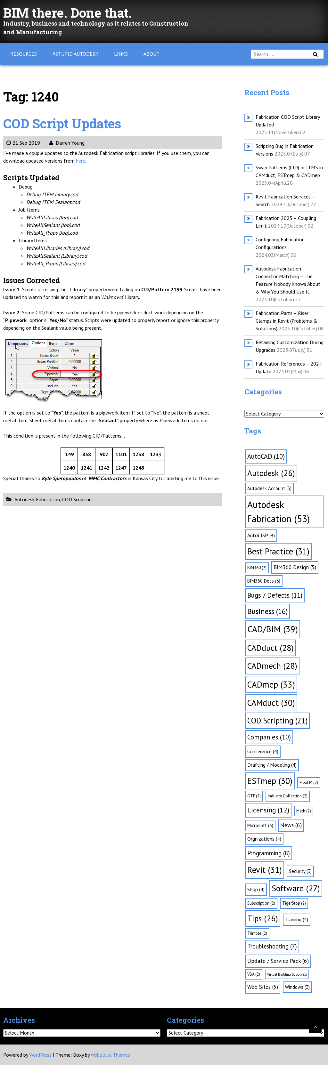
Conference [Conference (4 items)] (262, 751)
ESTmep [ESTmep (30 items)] (269, 780)
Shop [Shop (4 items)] (256, 889)
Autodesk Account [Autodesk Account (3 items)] (269, 488)
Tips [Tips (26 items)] (262, 918)
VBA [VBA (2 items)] (253, 974)
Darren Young (67, 143)
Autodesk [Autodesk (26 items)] (271, 473)
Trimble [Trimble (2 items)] (257, 933)
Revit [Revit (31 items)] (264, 869)
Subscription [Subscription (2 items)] (261, 903)
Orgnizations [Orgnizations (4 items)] (264, 838)
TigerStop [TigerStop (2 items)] (294, 903)
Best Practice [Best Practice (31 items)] (278, 551)
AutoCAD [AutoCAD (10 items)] (266, 456)
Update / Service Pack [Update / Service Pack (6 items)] (278, 960)
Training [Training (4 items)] (296, 919)
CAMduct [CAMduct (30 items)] (271, 702)
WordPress (40, 1055)
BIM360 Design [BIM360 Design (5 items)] (295, 567)
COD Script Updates (62, 123)
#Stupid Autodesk (75, 54)
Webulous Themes (110, 1055)
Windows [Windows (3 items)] (297, 987)
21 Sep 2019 (23, 143)
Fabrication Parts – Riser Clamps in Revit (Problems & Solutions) (286, 321)
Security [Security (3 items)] (300, 871)
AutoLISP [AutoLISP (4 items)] (261, 535)
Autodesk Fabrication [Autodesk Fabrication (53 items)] (278, 511)
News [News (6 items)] (291, 825)
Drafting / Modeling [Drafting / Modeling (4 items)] (272, 765)
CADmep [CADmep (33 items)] (271, 684)
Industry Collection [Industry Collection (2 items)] (288, 796)
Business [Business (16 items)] (267, 611)
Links (121, 54)
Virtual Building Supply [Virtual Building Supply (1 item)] (287, 974)
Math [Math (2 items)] (303, 811)
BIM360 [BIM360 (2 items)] (256, 567)
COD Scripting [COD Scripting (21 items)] (277, 720)
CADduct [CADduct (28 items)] (270, 647)
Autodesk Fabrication (37, 499)
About (152, 54)
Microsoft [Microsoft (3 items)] (260, 825)
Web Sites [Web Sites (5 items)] (262, 986)
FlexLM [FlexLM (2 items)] (308, 782)
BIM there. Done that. (67, 12)
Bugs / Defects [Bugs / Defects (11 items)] (274, 595)
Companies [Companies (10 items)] (269, 737)
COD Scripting (77, 499)
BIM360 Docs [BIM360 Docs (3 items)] (263, 581)
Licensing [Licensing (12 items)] (268, 809)
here (80, 160)
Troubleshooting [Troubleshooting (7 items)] (272, 946)
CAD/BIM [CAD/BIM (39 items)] (272, 629)
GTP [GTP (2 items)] (254, 796)
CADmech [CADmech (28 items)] (272, 665)
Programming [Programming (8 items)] (268, 853)
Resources (23, 54)
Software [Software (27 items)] (296, 888)
